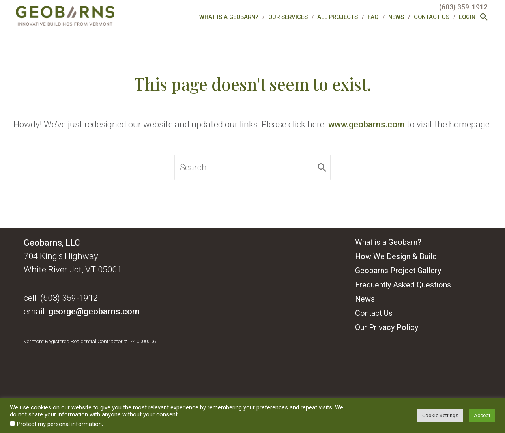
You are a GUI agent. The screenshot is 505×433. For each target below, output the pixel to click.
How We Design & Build (396, 256)
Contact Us (431, 17)
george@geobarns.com (94, 311)
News (396, 17)
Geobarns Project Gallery (398, 270)
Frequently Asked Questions (403, 284)
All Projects (337, 17)
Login (467, 17)
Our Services (288, 17)
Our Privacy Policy (386, 327)
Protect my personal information (59, 423)
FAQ (373, 17)
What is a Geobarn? (228, 17)
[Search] (322, 167)
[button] (484, 18)
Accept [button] (482, 415)
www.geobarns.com (366, 124)
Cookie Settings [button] (440, 415)
